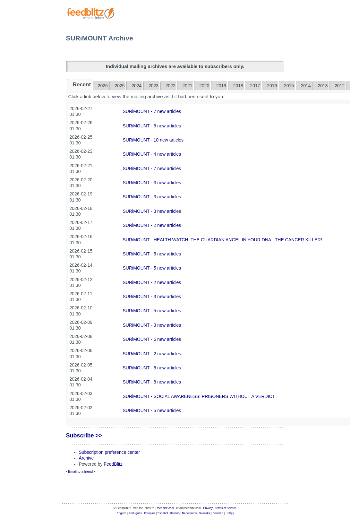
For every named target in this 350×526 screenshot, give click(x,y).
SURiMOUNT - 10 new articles (153, 139)
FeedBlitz (113, 464)
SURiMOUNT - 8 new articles (152, 381)
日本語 (230, 513)
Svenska (204, 513)
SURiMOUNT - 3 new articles (152, 182)
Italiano (175, 513)
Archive (86, 458)
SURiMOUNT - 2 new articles (152, 225)
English (121, 513)
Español (163, 513)
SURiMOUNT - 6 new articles (152, 339)
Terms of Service (225, 508)
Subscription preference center (109, 452)
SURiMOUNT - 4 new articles (152, 154)
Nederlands (189, 513)
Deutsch (217, 513)
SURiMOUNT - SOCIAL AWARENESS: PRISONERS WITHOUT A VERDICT (199, 396)
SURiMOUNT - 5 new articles (152, 125)
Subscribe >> (84, 435)
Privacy (208, 508)
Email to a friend (80, 471)
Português (135, 513)
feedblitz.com (165, 508)
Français (149, 513)
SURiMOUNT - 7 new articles (152, 111)
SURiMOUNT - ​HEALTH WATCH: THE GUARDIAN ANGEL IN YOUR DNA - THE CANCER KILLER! (222, 239)
